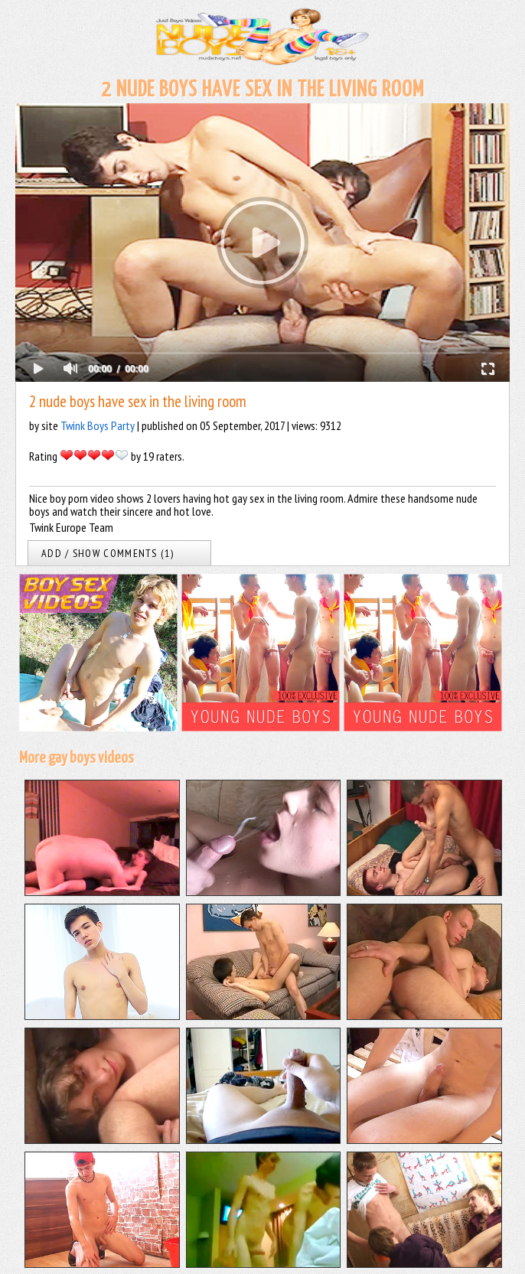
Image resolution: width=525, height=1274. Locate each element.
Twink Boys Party (97, 425)
